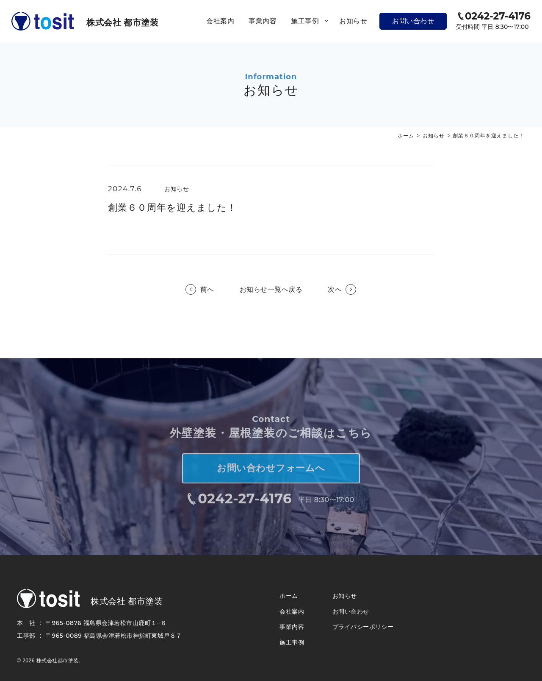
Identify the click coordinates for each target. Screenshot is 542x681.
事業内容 (263, 21)
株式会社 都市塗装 (122, 22)
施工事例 (311, 21)
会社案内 (220, 21)
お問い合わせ (413, 21)
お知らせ (353, 21)
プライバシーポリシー (363, 626)
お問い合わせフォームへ (271, 474)
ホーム (406, 136)
